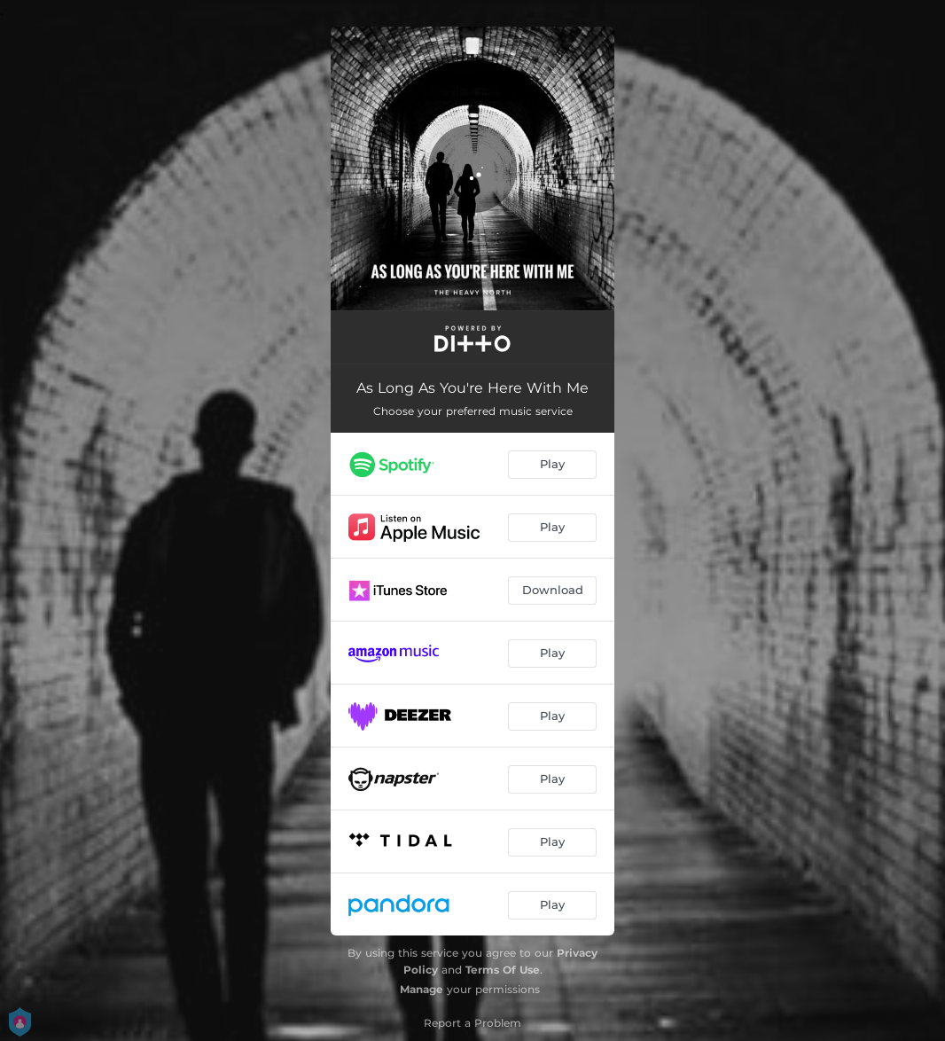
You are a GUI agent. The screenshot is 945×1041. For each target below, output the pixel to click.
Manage (421, 989)
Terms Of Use (502, 969)
